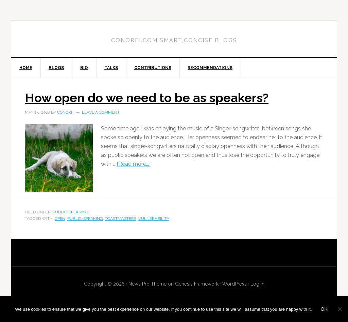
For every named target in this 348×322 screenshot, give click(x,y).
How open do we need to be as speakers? (146, 98)
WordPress (234, 284)
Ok (324, 309)
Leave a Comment (101, 112)
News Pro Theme (147, 284)
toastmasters (120, 218)
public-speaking (70, 212)
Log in (257, 284)
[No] (339, 309)
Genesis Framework (197, 284)
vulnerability (153, 218)
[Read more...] (134, 164)
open (60, 218)
